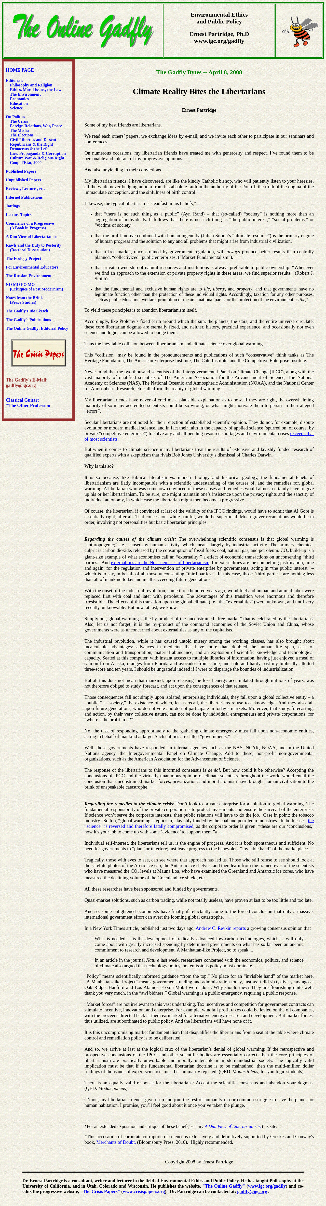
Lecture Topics (19, 214)
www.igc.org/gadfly (267, 1186)
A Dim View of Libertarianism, (233, 1126)
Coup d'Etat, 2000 (26, 162)
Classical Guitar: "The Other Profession (28, 403)
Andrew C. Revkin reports (221, 928)
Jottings (13, 206)
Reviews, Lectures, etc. (26, 188)
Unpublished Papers (23, 180)
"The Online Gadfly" (223, 1186)
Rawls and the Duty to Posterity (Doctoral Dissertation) (33, 247)
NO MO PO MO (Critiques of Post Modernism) (34, 286)
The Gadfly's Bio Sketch (27, 311)
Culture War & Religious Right (37, 158)
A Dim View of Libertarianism (32, 236)
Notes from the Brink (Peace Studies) (24, 300)
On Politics (15, 117)
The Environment (25, 94)
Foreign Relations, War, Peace (36, 126)
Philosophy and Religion (31, 85)
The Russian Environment (28, 276)
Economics (19, 99)
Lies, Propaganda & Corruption (38, 153)
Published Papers (21, 171)
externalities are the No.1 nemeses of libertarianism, (160, 562)
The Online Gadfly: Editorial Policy (37, 328)
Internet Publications (24, 197)
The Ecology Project (23, 258)
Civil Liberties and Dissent (32, 139)
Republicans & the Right (31, 144)
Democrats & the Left (29, 149)
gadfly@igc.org (252, 1191)
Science (16, 108)
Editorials (14, 80)
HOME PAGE (20, 70)
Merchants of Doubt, (116, 1142)
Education (18, 103)
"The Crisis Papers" (100, 1191)
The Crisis (19, 121)
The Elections (22, 135)
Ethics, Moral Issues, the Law (35, 89)
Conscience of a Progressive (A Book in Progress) (30, 225)
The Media (19, 130)
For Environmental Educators (32, 267)
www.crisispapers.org (144, 1191)
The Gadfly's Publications (28, 320)
